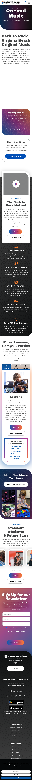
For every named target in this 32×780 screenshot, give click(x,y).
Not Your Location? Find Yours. (16, 688)
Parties (16, 664)
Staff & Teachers (16, 727)
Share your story (15, 156)
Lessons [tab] (6, 366)
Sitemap (23, 713)
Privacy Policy (16, 713)
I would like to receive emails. (16, 628)
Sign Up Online (15, 129)
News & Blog (16, 753)
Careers (16, 739)
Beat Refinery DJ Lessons (16, 457)
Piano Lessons (16, 446)
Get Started (15, 668)
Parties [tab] (25, 366)
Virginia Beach (16, 724)
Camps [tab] (16, 366)
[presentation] (16, 636)
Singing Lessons (16, 454)
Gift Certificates (16, 756)
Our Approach (15, 237)
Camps (16, 662)
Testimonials (16, 750)
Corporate (16, 744)
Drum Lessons (16, 451)
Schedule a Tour (16, 736)
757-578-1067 (17, 691)
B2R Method (16, 747)
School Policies (16, 733)
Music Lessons (16, 433)
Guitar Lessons (16, 448)
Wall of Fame (15, 581)
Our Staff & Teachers (16, 484)
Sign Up (15, 232)
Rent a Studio (16, 759)
